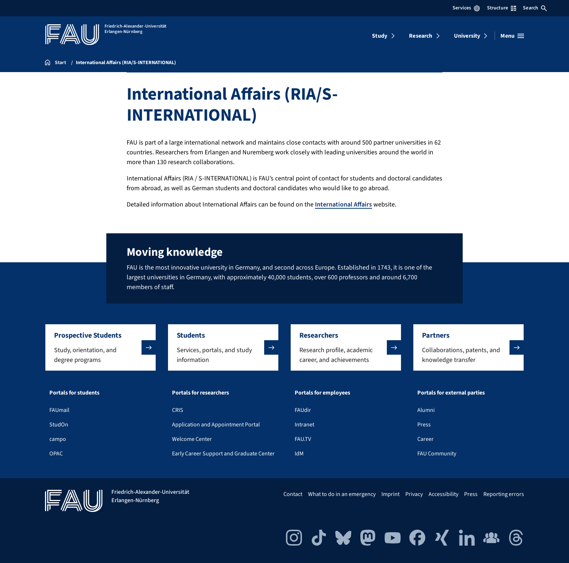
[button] (100, 347)
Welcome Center (192, 439)
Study (379, 36)
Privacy (414, 494)
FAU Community (436, 454)
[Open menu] (512, 36)
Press (424, 425)
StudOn (58, 425)
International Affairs (343, 204)
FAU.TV (303, 439)
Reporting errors (503, 494)
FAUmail (59, 410)
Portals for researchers (200, 393)
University (467, 36)
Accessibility (443, 494)
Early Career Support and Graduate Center (223, 454)
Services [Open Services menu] (466, 8)
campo (57, 439)
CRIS (177, 410)
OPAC (56, 454)
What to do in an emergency (342, 494)
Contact (292, 494)
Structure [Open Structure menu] (501, 8)
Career (425, 439)
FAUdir (303, 410)
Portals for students (74, 393)
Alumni (426, 410)
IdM (299, 454)
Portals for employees (322, 393)
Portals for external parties (451, 393)
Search (535, 8)
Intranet (304, 425)
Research (420, 36)
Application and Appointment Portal (216, 425)
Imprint (390, 494)
